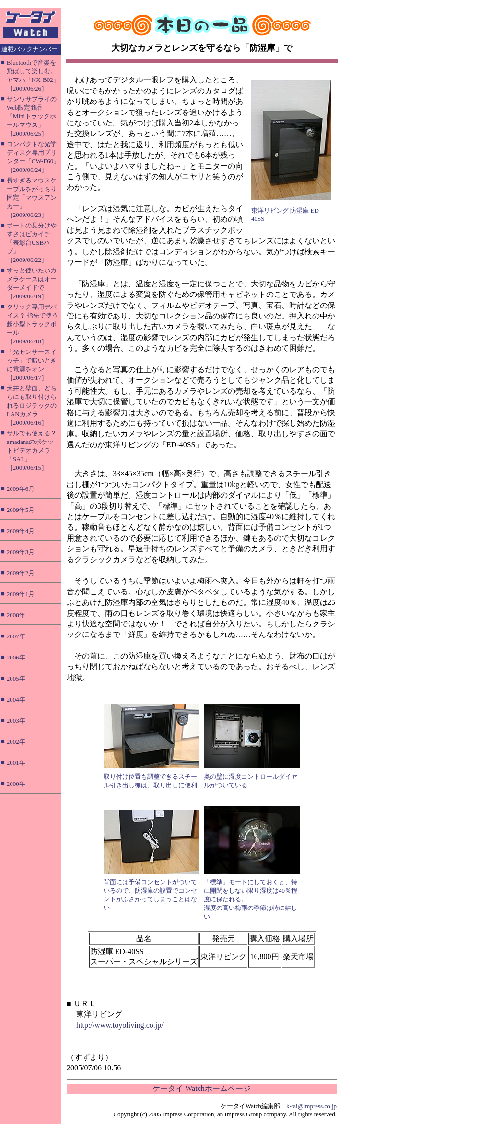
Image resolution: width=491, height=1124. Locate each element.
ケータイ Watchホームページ (201, 1088)
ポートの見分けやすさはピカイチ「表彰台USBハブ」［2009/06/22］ (32, 242)
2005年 (16, 678)
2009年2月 (21, 573)
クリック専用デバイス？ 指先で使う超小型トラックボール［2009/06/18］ (32, 324)
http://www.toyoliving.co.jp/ (120, 1025)
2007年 (16, 636)
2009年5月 (21, 509)
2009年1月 (21, 594)
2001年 (16, 762)
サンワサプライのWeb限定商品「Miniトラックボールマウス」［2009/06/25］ (32, 116)
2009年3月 (21, 552)
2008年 (16, 615)
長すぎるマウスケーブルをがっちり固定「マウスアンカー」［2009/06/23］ (32, 197)
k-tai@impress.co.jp (311, 1106)
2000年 (16, 783)
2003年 (16, 720)
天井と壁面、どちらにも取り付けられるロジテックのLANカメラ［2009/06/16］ (32, 405)
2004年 (16, 699)
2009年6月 (21, 488)
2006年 (16, 657)
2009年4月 (21, 530)
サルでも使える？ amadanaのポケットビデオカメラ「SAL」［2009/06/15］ (32, 450)
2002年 (16, 741)
